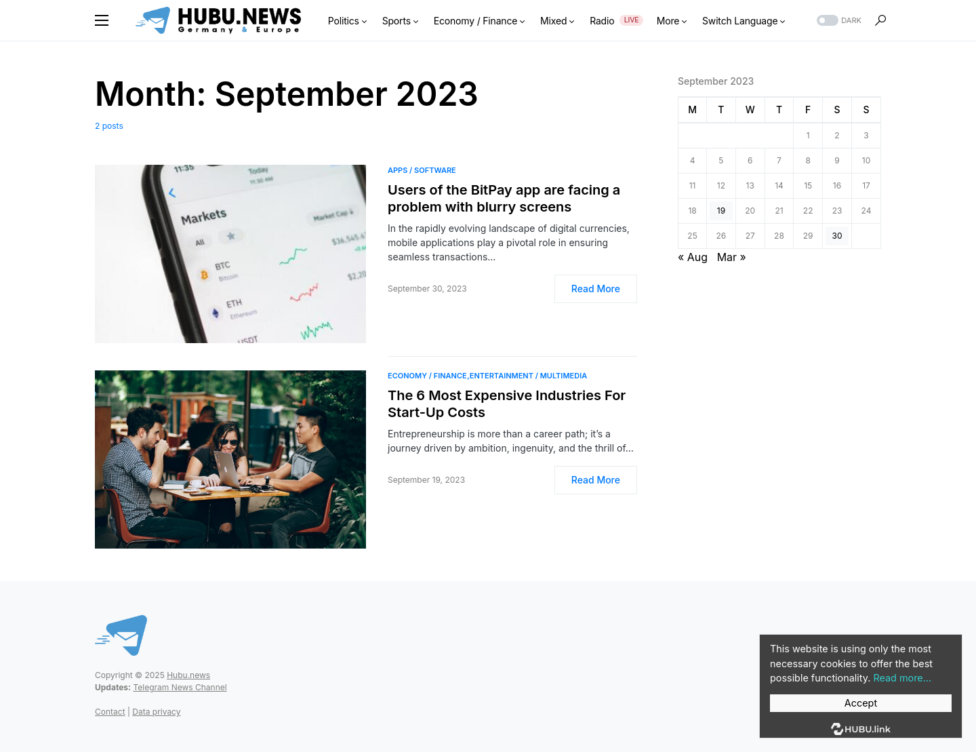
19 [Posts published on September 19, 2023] (721, 210)
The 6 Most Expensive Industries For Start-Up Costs (507, 403)
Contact (110, 712)
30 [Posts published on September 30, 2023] (837, 236)
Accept (861, 703)
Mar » (731, 257)
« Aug (693, 257)
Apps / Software (422, 170)
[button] (101, 20)
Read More (595, 288)
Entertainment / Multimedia (529, 375)
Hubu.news (188, 675)
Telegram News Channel (179, 687)
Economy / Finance (427, 375)
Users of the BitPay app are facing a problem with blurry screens (504, 198)
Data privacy (156, 712)
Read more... (902, 678)
